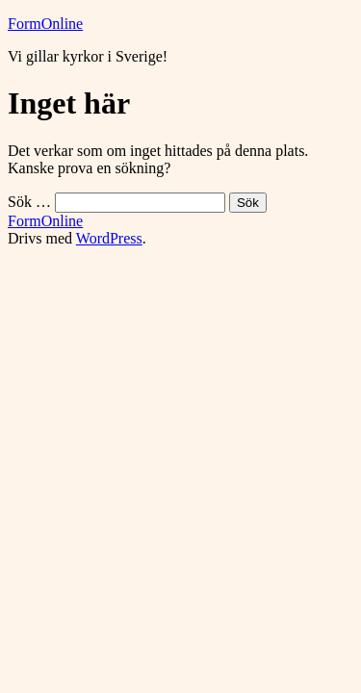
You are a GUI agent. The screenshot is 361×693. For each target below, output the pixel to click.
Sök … (29, 201)
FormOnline (45, 23)
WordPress (109, 238)
